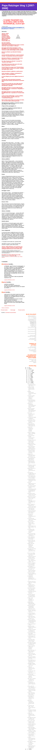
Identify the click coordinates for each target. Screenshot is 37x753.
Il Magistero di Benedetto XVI (33, 323)
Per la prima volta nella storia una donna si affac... (31, 640)
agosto (29, 373)
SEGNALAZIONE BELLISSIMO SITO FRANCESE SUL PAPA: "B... (31, 410)
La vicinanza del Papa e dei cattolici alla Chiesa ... (31, 519)
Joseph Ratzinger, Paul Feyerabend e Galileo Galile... (31, 728)
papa (18, 256)
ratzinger (21, 256)
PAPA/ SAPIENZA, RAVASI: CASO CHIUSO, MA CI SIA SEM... (31, 451)
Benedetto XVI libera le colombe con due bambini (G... (31, 630)
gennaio (29, 382)
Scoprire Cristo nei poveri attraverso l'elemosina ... (31, 541)
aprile (29, 378)
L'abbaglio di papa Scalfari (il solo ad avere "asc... (31, 664)
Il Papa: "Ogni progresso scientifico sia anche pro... (30, 599)
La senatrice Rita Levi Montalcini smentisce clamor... (30, 531)
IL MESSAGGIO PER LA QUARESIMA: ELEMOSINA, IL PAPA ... (31, 491)
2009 (28, 367)
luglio (29, 375)
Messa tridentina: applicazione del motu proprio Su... (31, 424)
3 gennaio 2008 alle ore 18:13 (9, 279)
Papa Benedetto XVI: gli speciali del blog (32, 339)
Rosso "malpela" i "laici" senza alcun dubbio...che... (31, 560)
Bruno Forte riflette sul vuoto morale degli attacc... (31, 554)
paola (4, 292)
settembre (30, 372)
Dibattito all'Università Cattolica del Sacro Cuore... (31, 393)
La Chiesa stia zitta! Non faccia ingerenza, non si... (31, 671)
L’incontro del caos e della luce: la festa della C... (31, 582)
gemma (4, 282)
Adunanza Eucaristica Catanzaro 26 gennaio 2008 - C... (30, 702)
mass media (15, 256)
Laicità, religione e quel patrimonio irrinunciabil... (31, 537)
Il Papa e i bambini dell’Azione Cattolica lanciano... (31, 647)
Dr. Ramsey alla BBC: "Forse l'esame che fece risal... (31, 707)
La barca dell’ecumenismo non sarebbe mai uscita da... (31, 739)
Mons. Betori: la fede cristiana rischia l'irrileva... (31, 486)
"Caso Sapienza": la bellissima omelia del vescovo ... (31, 661)
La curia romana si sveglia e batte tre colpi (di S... (31, 614)
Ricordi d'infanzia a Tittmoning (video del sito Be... (31, 401)
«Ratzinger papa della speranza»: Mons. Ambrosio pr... (31, 462)
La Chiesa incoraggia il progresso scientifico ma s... (31, 418)
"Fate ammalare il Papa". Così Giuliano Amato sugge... (31, 523)
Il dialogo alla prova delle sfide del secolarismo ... (31, 746)
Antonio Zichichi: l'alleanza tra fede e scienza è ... (31, 444)
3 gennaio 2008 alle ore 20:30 (9, 305)
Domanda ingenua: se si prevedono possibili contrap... (31, 595)
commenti (11, 256)
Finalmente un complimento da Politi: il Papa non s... (31, 683)
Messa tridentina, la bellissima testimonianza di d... (31, 470)
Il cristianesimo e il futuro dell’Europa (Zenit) (31, 637)
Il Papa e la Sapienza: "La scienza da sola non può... (31, 668)
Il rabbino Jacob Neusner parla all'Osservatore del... (30, 389)
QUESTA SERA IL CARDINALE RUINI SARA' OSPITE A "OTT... (31, 607)
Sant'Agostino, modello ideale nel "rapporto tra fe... (31, 473)
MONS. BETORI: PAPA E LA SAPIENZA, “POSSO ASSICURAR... (30, 545)
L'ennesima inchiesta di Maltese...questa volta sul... (31, 710)
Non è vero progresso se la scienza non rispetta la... (31, 414)
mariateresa (6, 264)
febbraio (29, 381)
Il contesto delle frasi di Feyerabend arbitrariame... (31, 725)
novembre (30, 370)
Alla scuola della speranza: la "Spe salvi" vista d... (31, 384)
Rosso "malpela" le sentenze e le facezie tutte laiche (31, 505)
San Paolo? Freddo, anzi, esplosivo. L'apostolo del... (31, 589)
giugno (29, 376)
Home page (12, 309)
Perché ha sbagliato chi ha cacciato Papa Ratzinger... (31, 564)
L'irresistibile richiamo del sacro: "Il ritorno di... (31, 592)
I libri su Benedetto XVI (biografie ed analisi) (32, 350)
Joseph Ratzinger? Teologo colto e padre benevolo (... (31, 447)
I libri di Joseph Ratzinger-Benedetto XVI (32, 347)
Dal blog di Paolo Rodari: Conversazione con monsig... (30, 437)
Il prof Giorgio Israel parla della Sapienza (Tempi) (31, 633)
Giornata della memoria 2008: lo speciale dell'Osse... (31, 676)
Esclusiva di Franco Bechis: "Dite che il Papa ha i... (31, 610)
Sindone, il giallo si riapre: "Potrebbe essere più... (31, 433)
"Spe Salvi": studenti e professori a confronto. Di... (31, 679)
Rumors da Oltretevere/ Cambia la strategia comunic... (30, 429)
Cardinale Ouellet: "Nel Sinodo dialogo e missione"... (31, 397)
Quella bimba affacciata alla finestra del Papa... (31, 603)
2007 (28, 749)
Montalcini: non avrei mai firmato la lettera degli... (31, 441)
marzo (29, 380)
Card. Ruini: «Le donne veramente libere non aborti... (31, 570)
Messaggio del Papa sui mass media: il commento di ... (31, 643)
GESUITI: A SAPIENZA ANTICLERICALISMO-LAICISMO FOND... (31, 405)
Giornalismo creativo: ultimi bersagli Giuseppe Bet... (31, 466)
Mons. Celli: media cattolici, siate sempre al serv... (31, 721)
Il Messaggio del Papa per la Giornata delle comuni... (30, 697)
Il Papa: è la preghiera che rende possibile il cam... (31, 715)
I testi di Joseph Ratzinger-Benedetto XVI (32, 336)
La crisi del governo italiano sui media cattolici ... (31, 690)
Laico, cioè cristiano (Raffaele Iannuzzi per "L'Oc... (31, 657)
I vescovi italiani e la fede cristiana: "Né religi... (31, 527)
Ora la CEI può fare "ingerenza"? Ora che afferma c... (31, 534)
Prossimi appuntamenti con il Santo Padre (31, 483)
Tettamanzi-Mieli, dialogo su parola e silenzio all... (31, 627)
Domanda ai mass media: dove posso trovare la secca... (31, 494)
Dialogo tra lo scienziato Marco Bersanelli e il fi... (31, 455)
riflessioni (3, 257)
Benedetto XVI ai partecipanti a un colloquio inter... (31, 585)
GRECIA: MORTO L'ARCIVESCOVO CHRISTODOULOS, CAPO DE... (31, 621)
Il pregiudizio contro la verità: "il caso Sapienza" (31, 421)
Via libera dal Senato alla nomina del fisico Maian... (31, 511)
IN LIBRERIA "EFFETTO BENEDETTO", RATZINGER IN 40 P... (31, 578)
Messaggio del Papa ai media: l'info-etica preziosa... (31, 718)
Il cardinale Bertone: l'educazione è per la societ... (31, 480)
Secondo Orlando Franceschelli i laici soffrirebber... (31, 573)
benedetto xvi (7, 256)
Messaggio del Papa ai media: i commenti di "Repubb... (31, 743)
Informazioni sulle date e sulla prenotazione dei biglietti (32, 361)
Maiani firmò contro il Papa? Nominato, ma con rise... (31, 497)
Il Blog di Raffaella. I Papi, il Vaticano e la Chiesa (32, 317)
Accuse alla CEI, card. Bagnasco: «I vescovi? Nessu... (31, 687)
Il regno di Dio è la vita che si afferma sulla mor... (31, 654)
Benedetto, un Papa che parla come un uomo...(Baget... (31, 731)
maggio (29, 377)
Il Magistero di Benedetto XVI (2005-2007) (33, 325)
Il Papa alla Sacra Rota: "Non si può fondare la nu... (31, 617)
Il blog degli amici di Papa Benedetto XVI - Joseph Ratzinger (32, 320)
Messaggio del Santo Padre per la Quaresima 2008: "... (31, 550)
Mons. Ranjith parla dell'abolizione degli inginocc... (31, 458)
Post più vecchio (21, 309)
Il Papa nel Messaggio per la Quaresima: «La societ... (31, 501)
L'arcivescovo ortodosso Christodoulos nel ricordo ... (31, 516)
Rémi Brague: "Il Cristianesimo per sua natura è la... (31, 567)
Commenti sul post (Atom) (10, 312)
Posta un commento (5, 307)
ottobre (29, 371)
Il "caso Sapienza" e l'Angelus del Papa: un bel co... (31, 734)
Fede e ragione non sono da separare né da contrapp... (31, 476)
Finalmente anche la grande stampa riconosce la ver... (31, 557)
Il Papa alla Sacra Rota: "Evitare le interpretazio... (31, 693)
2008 (28, 368)
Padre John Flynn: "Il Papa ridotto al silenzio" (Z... (31, 651)
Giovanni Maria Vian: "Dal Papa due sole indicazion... (31, 508)
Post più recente (4, 309)
